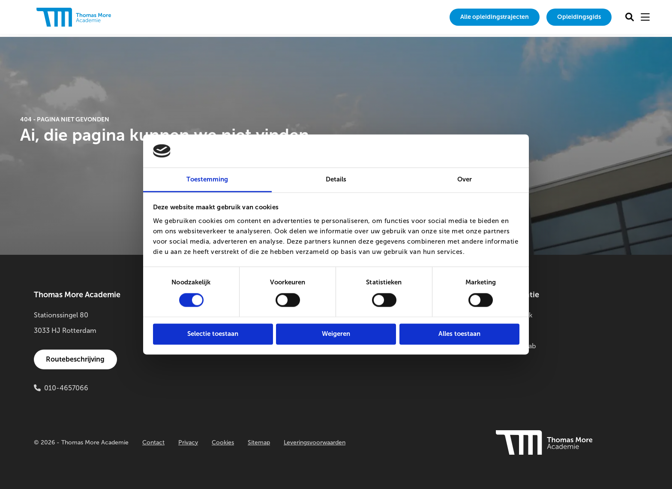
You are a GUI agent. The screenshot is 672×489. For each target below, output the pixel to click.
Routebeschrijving (77, 359)
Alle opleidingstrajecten (476, 17)
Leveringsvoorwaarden (314, 442)
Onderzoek (514, 315)
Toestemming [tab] (207, 179)
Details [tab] (336, 179)
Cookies (223, 442)
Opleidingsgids (573, 17)
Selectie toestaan (212, 334)
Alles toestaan (459, 334)
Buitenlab (512, 330)
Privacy (188, 442)
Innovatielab (516, 346)
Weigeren (336, 334)
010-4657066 (66, 388)
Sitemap (259, 442)
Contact (153, 442)
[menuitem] (476, 17)
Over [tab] (464, 179)
